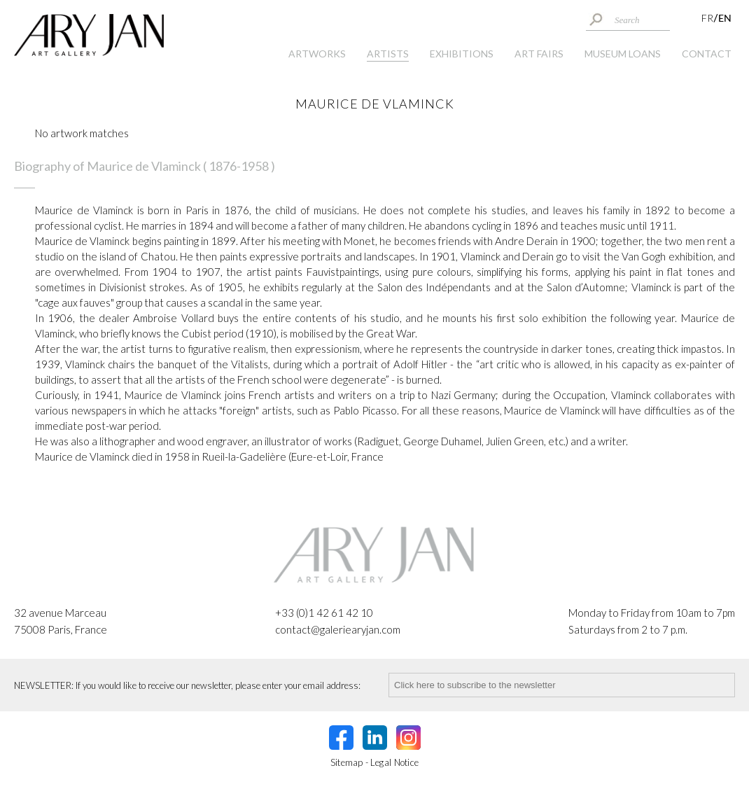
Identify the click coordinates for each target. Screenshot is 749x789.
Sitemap (346, 762)
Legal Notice (394, 762)
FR (707, 18)
